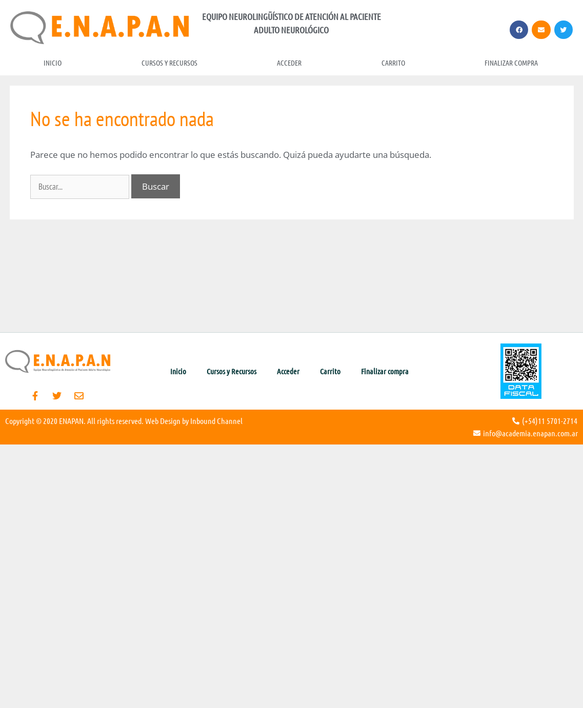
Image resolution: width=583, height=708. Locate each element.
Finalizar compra (511, 62)
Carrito (393, 62)
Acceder (289, 62)
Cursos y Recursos (169, 62)
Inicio (53, 62)
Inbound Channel (216, 421)
